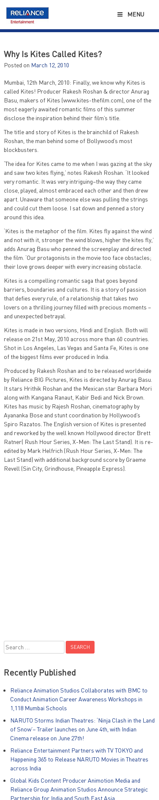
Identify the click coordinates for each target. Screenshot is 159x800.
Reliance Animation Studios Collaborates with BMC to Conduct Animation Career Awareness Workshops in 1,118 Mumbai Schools (79, 699)
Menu (130, 14)
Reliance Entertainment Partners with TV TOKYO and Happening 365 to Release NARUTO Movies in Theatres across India (79, 759)
